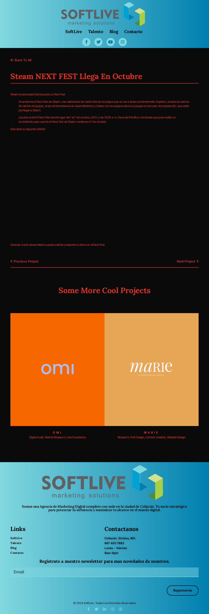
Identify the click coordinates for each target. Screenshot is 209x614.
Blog (113, 31)
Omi (57, 432)
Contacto (133, 31)
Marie (151, 432)
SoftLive (73, 31)
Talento (95, 31)
